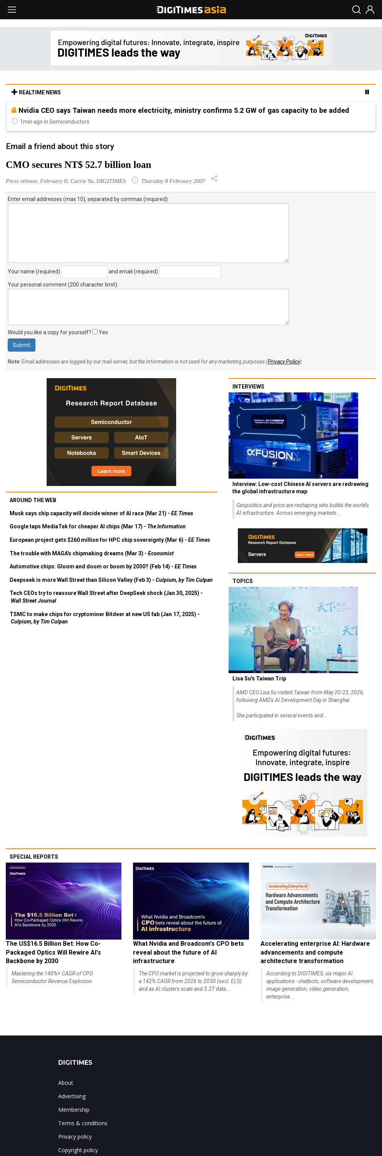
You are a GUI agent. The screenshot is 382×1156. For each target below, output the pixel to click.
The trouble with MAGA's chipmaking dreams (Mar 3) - (92, 553)
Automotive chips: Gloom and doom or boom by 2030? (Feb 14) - (103, 566)
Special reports (34, 857)
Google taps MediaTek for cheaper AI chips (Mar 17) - (98, 526)
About (65, 1082)
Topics (242, 581)
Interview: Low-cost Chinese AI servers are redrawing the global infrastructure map (300, 488)
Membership (73, 1109)
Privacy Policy (284, 362)
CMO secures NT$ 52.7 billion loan (78, 164)
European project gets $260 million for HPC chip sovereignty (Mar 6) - (110, 540)
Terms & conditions (83, 1123)
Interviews (248, 387)
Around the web (33, 500)
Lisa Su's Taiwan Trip (259, 678)
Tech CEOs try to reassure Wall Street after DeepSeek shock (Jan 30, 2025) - (106, 597)
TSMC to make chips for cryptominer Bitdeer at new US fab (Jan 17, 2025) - (105, 618)
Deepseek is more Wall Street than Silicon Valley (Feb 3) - (111, 580)
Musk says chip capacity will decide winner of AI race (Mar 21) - (101, 513)
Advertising (72, 1096)
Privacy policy (75, 1136)
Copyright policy (78, 1150)
